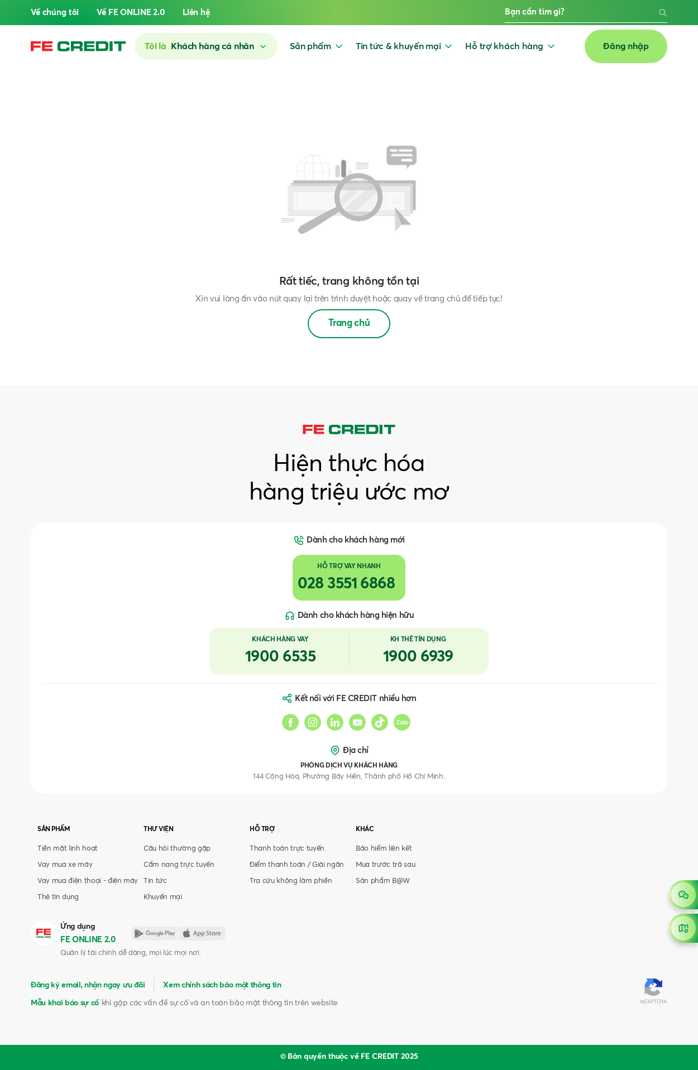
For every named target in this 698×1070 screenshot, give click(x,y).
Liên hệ (196, 12)
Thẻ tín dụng (58, 897)
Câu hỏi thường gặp (177, 848)
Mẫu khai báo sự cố (65, 1003)
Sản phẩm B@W (383, 881)
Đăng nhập (626, 46)
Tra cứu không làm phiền (291, 881)
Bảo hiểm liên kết (384, 848)
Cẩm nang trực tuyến (179, 865)
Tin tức (155, 881)
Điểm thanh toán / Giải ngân (297, 865)
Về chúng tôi (55, 12)
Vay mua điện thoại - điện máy (87, 881)
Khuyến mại (163, 897)
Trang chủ (349, 323)
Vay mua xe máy (64, 865)
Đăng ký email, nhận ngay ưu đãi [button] (88, 985)
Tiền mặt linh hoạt (67, 848)
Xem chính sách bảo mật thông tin (222, 985)
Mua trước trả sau (385, 865)
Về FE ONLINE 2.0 (131, 12)
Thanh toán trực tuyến (287, 848)
